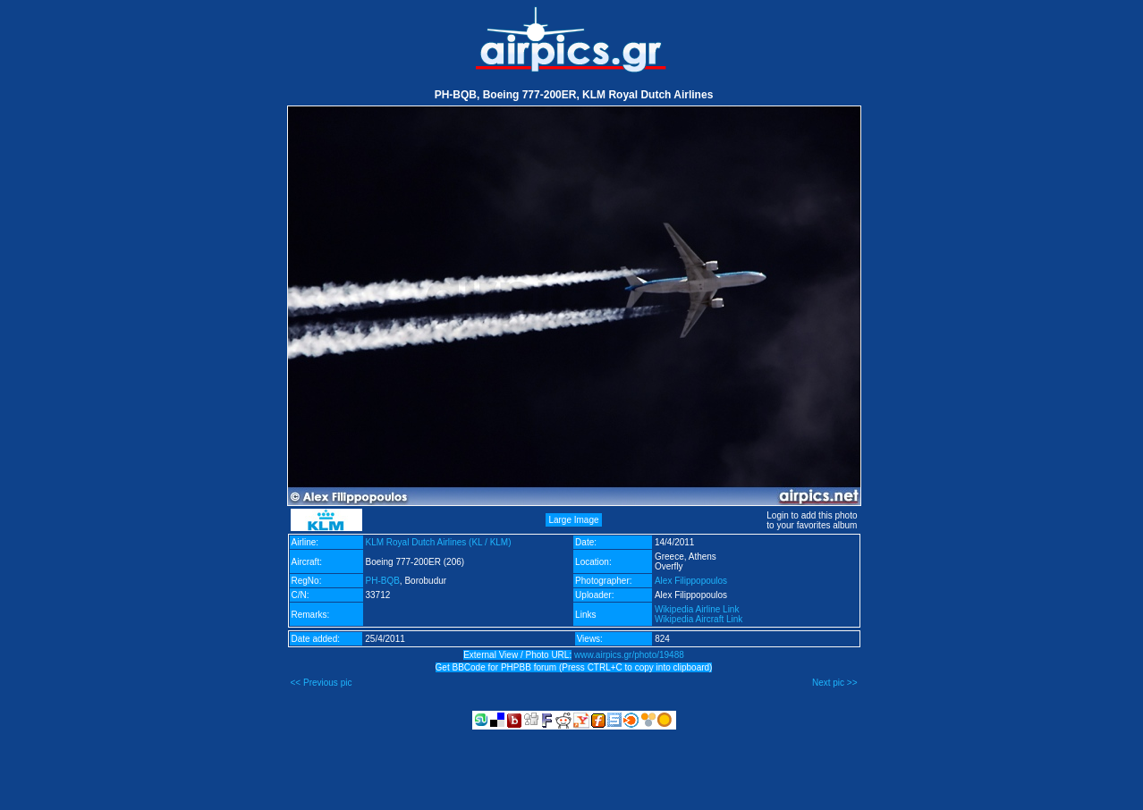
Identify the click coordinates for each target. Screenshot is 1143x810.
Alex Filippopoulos (691, 581)
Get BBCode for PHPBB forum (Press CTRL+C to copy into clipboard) (574, 667)
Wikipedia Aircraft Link (698, 619)
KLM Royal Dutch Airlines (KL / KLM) (439, 542)
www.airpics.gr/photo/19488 (629, 655)
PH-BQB (383, 581)
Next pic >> (835, 683)
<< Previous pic (321, 683)
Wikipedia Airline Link (697, 609)
